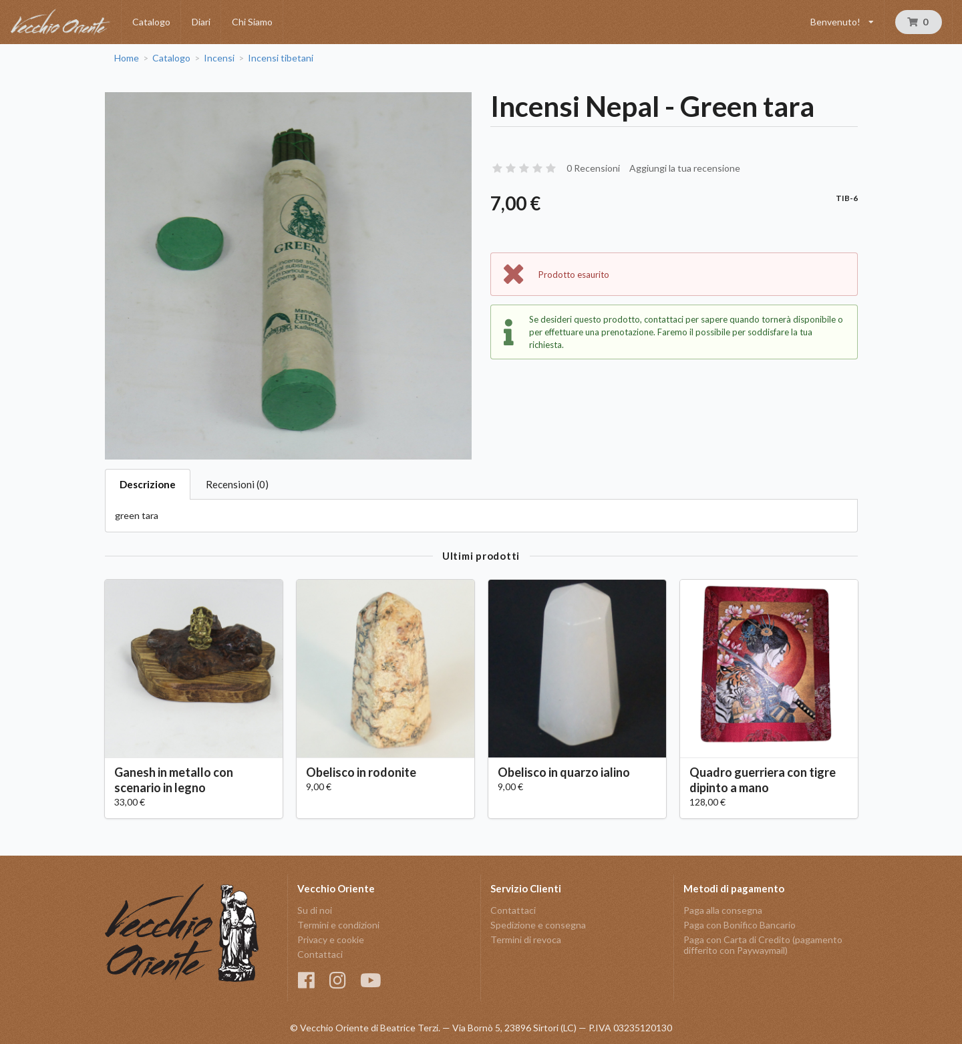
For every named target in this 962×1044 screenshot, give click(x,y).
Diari (201, 21)
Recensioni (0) (237, 484)
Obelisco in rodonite (361, 772)
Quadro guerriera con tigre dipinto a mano (762, 780)
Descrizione (148, 484)
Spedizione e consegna (538, 924)
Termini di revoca (525, 939)
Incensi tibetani (280, 58)
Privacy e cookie (330, 939)
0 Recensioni (593, 168)
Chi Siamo (252, 21)
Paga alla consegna (722, 910)
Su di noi (314, 910)
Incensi (219, 58)
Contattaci (320, 954)
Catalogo (151, 21)
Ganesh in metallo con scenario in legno (173, 780)
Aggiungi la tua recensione (684, 168)
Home (126, 58)
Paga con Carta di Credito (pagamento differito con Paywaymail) (762, 945)
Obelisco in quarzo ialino (564, 772)
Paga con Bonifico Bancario (739, 924)
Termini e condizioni (338, 924)
